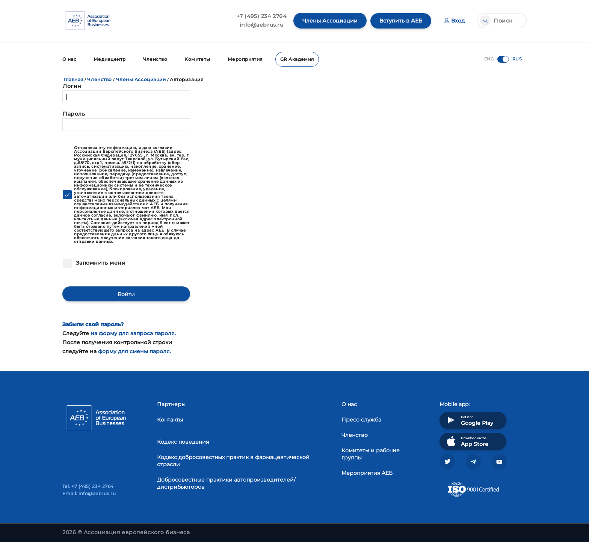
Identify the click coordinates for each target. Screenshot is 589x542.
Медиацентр (110, 59)
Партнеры (171, 404)
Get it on (469, 420)
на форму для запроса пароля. (133, 333)
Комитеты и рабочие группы (370, 454)
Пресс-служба (361, 419)
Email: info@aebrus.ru (89, 493)
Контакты (170, 419)
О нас (69, 59)
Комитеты (198, 59)
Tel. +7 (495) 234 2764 (88, 486)
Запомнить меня (99, 262)
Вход (454, 20)
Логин (72, 86)
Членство (155, 59)
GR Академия (297, 59)
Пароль (74, 113)
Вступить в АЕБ (400, 20)
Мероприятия (245, 59)
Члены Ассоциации (330, 20)
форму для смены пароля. (134, 351)
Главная (73, 79)
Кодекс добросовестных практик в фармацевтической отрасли (233, 461)
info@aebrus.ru (262, 24)
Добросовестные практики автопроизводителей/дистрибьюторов (226, 483)
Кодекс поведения (183, 441)
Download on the (466, 441)
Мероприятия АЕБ (367, 473)
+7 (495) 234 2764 (262, 16)
